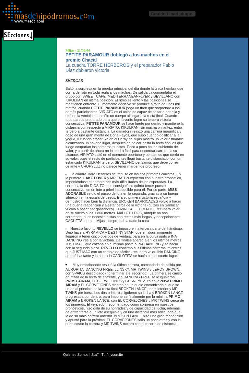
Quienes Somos (75, 354)
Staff (95, 354)
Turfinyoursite (112, 354)
